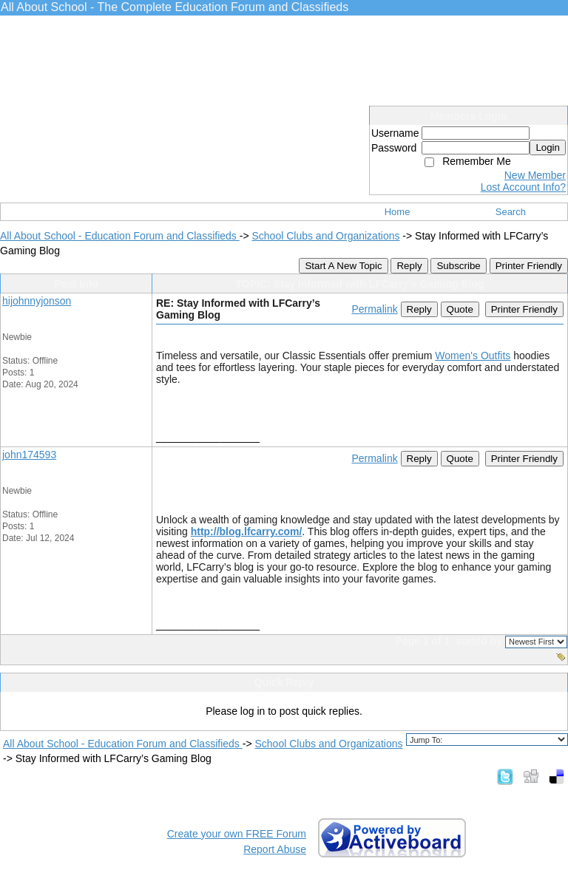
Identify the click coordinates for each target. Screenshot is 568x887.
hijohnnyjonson (36, 301)
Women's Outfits (472, 355)
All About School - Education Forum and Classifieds (120, 236)
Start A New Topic (343, 265)
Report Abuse (274, 849)
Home (397, 211)
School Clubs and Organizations (325, 236)
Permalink (374, 309)
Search (511, 211)
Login (547, 147)
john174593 (29, 455)
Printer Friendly (529, 265)
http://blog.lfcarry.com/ (246, 531)
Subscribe (458, 265)
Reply (409, 265)
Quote (460, 309)
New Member (535, 175)
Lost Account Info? (523, 187)
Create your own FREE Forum (236, 834)
